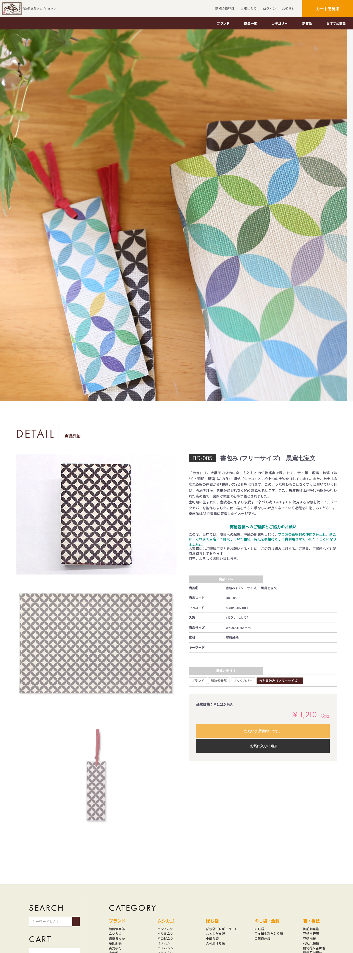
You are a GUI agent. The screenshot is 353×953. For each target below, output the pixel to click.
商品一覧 (250, 23)
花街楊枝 (309, 938)
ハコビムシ (165, 938)
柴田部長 (115, 943)
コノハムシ (165, 948)
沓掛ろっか (117, 938)
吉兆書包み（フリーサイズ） (280, 680)
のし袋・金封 (266, 921)
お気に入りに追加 (263, 746)
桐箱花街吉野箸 (314, 948)
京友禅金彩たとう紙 (268, 933)
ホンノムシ (165, 929)
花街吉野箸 (311, 933)
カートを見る (328, 9)
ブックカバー (242, 680)
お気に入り (248, 8)
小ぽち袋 (212, 938)
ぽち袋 (212, 921)
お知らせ (288, 8)
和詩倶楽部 (219, 680)
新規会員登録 (224, 8)
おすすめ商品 (336, 23)
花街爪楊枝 (311, 943)
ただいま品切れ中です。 (263, 731)
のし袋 (259, 929)
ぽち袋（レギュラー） (222, 929)
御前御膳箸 (311, 929)
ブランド (223, 23)
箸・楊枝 (311, 921)
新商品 (307, 23)
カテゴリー (280, 23)
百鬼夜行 (115, 948)
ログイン (269, 8)
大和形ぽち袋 (215, 943)
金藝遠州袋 (262, 938)
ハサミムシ (165, 933)
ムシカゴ (115, 933)
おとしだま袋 (215, 933)
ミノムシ (163, 943)
